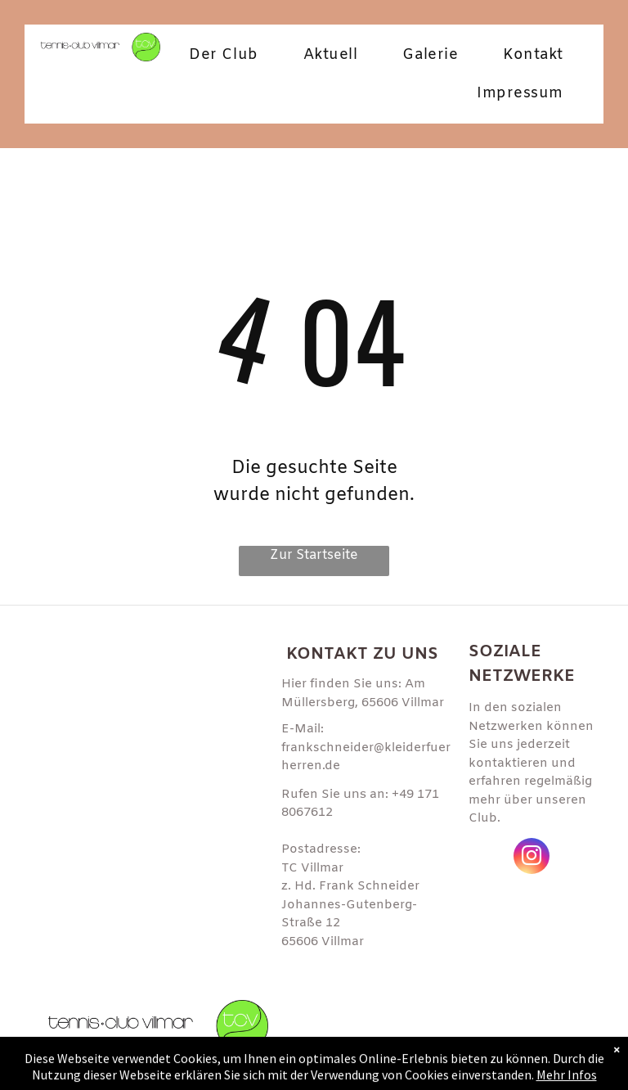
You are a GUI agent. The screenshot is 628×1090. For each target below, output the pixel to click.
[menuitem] (229, 55)
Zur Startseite (314, 555)
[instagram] (532, 858)
